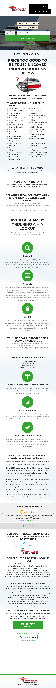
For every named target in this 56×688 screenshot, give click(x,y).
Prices (33, 6)
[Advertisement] (28, 653)
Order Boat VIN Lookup (28, 625)
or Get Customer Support (28, 640)
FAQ (21, 267)
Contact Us (35, 11)
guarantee (41, 388)
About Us (42, 6)
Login (46, 11)
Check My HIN (27, 38)
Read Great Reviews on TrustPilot (28, 633)
